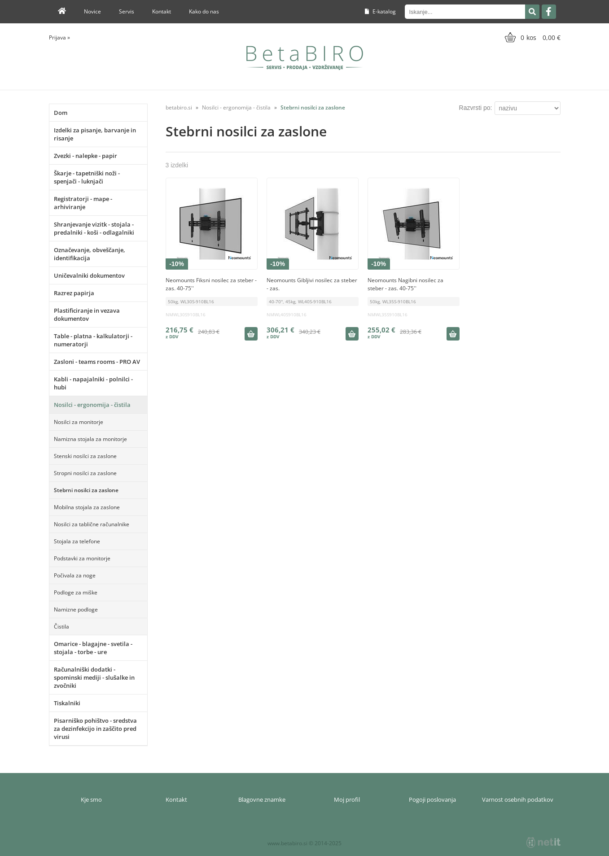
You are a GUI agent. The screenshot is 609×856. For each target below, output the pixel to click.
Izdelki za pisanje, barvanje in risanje (95, 134)
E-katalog (380, 11)
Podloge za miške (75, 592)
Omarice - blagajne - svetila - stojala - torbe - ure (93, 648)
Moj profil (347, 799)
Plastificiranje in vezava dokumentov (87, 314)
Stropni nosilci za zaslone (85, 473)
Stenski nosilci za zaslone (85, 456)
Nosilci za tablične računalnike (91, 524)
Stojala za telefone (77, 541)
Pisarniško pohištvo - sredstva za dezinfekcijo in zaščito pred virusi (95, 728)
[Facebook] (549, 11)
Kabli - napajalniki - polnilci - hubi (93, 383)
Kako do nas (204, 11)
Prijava (59, 37)
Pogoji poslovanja (432, 799)
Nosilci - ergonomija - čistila (92, 405)
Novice (92, 11)
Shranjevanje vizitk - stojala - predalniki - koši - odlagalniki (94, 228)
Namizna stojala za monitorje (90, 439)
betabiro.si (179, 107)
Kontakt (161, 11)
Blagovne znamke (261, 799)
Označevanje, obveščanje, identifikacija (89, 254)
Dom (60, 113)
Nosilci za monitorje (78, 422)
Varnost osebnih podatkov (517, 799)
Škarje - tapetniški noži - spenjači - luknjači (87, 177)
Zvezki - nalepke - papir (85, 156)
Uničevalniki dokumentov (89, 275)
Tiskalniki (67, 703)
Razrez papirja (74, 293)
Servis (126, 11)
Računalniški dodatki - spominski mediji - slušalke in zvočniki (94, 677)
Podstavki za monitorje (82, 558)
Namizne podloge (76, 609)
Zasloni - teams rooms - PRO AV (97, 362)
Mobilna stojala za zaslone (87, 507)
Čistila (61, 626)
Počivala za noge (75, 575)
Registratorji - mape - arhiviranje (83, 203)
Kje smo (91, 799)
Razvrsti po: (475, 107)
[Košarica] (532, 37)
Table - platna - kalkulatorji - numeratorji (93, 340)
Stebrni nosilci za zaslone (86, 490)
